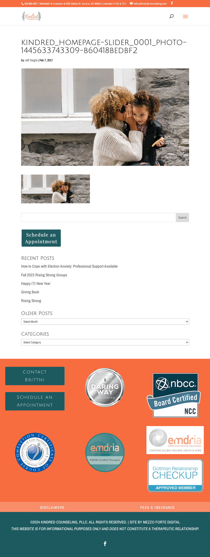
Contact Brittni (35, 376)
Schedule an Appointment (35, 401)
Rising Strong (31, 300)
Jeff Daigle (31, 60)
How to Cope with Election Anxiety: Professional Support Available (69, 266)
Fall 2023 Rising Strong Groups (44, 274)
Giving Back (30, 291)
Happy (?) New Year (35, 283)
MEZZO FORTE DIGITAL (161, 522)
